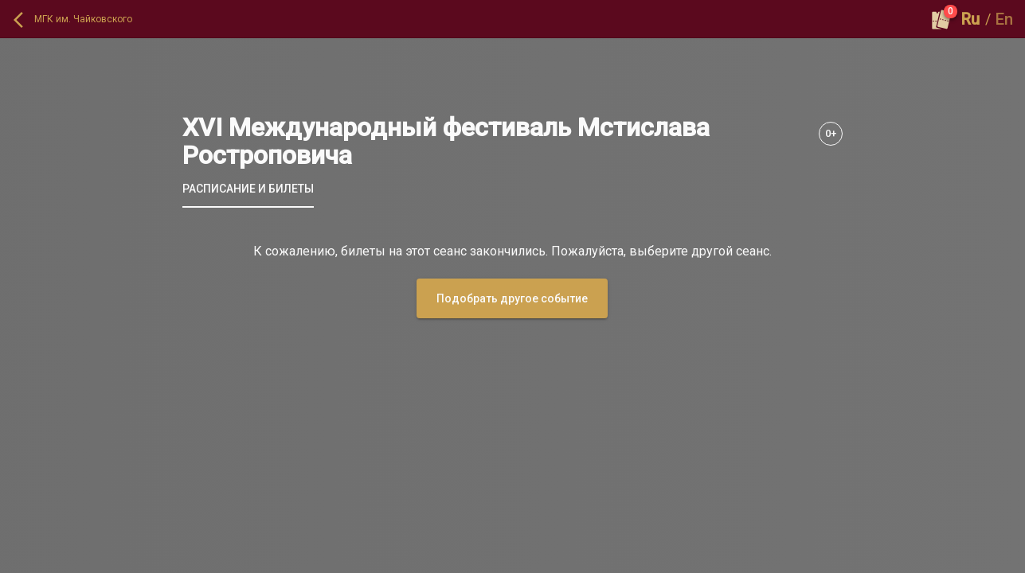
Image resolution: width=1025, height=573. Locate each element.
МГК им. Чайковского (83, 19)
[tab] (248, 189)
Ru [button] (970, 19)
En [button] (1004, 19)
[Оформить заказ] (941, 19)
